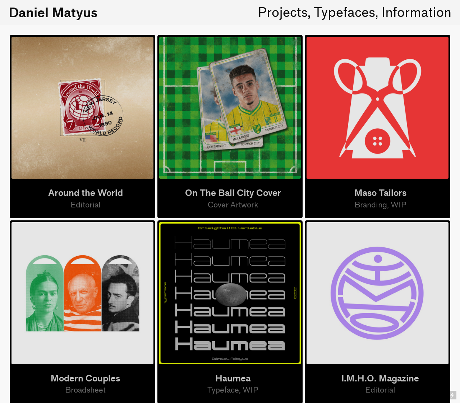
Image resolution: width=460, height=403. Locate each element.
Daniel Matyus (53, 12)
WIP (250, 390)
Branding (370, 205)
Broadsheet (85, 390)
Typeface (223, 390)
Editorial (85, 205)
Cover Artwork (233, 205)
